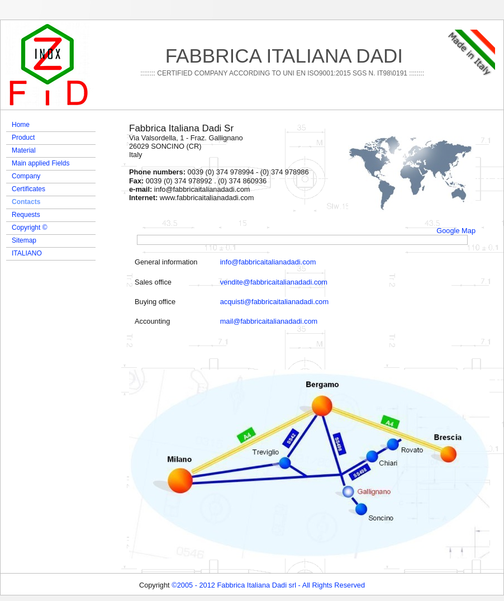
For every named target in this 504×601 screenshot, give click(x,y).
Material (24, 150)
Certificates (28, 189)
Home (21, 125)
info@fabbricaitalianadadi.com (268, 262)
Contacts (26, 202)
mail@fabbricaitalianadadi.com (268, 321)
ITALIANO (27, 253)
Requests (26, 215)
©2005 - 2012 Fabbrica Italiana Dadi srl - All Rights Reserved (268, 585)
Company (26, 176)
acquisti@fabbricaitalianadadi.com (274, 301)
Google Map (456, 230)
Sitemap (24, 240)
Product (23, 137)
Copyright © (29, 227)
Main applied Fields (40, 163)
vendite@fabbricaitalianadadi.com (273, 282)
